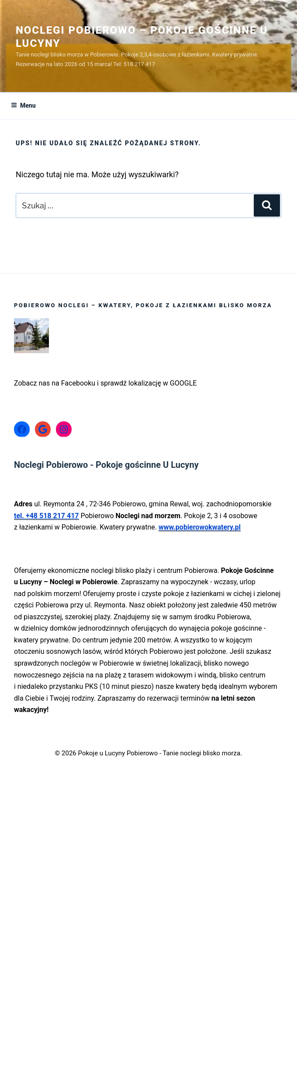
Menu (23, 105)
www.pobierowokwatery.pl (200, 527)
